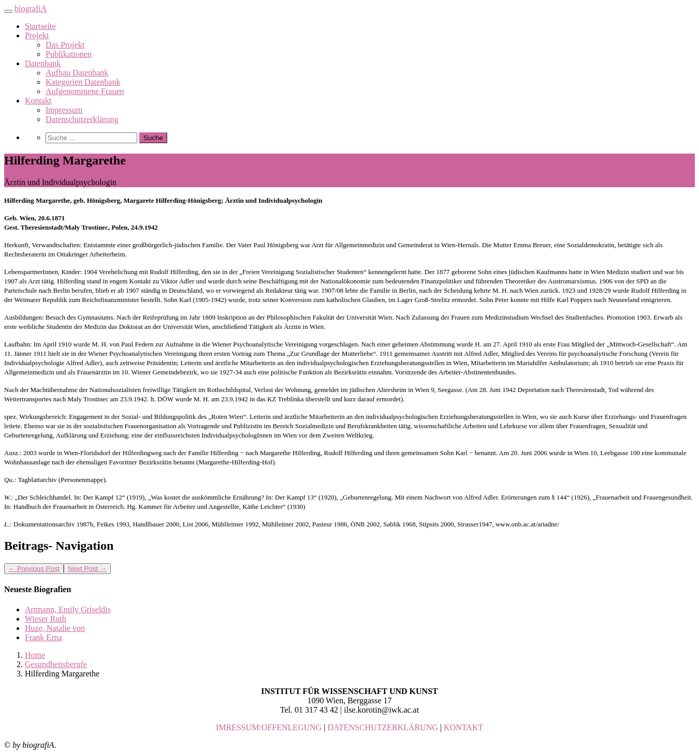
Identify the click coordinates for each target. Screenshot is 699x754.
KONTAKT (463, 727)
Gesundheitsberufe (56, 664)
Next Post (87, 568)
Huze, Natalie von (55, 628)
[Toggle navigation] (8, 11)
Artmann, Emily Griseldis (68, 609)
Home (35, 655)
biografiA (30, 8)
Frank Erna (43, 637)
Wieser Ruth (45, 618)
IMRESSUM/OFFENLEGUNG (269, 727)
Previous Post (34, 568)
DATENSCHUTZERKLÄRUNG (383, 727)
